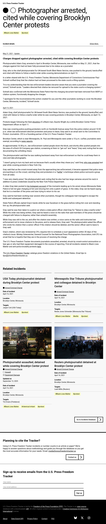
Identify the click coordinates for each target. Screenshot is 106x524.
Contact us (72, 457)
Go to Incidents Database (86, 420)
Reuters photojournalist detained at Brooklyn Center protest (75, 364)
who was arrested (91, 162)
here (39, 246)
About (5, 519)
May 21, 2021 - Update (11, 54)
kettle (59, 172)
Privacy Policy (32, 519)
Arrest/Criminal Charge (13, 288)
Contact (44, 519)
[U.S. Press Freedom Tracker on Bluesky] (75, 518)
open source (81, 506)
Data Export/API (17, 519)
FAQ (52, 519)
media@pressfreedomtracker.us (62, 451)
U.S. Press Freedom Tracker (13, 3)
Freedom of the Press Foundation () (48, 506)
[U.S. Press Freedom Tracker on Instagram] (89, 518)
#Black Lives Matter (11, 33)
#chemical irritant (28, 407)
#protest (25, 33)
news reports (27, 141)
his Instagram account (36, 186)
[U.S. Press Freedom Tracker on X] (82, 518)
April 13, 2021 (8, 108)
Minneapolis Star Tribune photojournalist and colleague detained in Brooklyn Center (78, 282)
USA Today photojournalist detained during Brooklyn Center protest (24, 280)
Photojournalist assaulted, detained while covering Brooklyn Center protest (26, 364)
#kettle (75, 316)
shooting (36, 122)
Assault (8, 372)
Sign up (79, 493)
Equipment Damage (12, 375)
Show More (94, 44)
